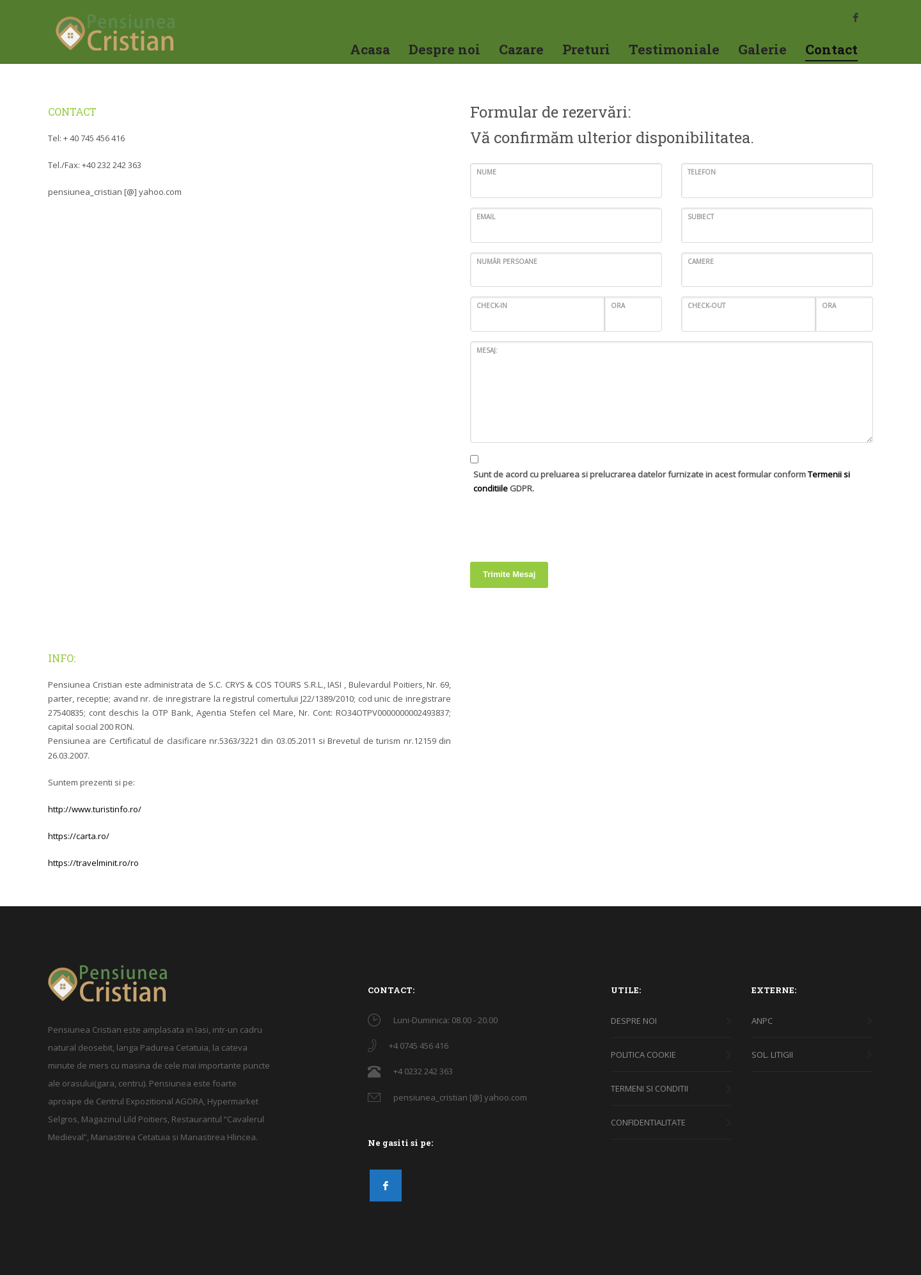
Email (485, 216)
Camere (701, 261)
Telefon (702, 171)
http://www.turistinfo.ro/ (94, 809)
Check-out (706, 305)
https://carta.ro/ (78, 836)
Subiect (701, 216)
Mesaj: (487, 350)
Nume (486, 171)
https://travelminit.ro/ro (93, 863)
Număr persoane (506, 261)
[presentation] (567, 523)
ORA (618, 305)
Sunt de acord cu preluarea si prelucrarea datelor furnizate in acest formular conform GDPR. (661, 481)
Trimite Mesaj (509, 574)
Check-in (491, 305)
